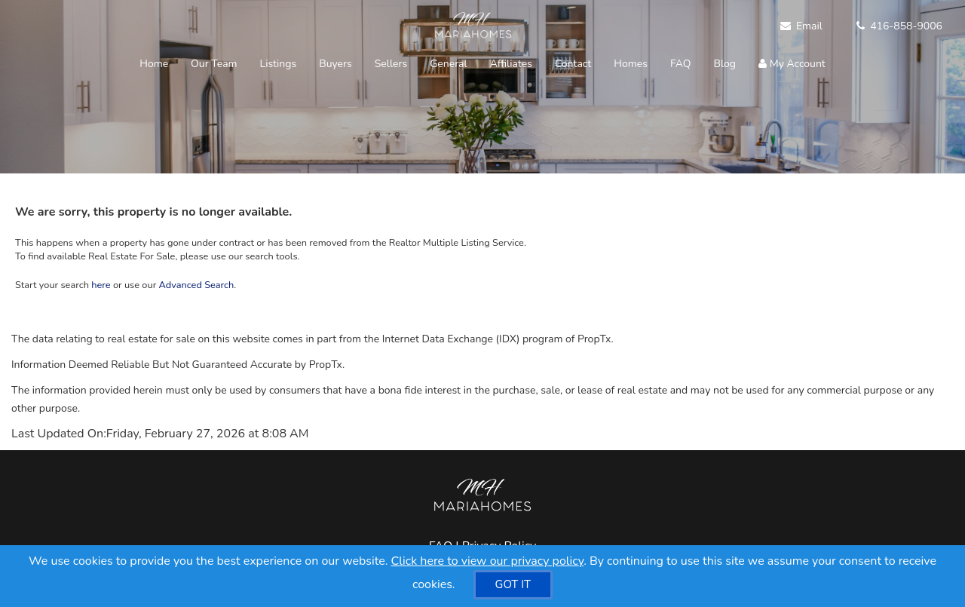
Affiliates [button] (511, 64)
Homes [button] (631, 64)
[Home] (471, 26)
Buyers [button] (335, 64)
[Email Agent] (807, 26)
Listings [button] (278, 64)
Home (153, 64)
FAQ (680, 64)
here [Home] (100, 285)
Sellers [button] (391, 64)
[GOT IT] (513, 584)
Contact (573, 64)
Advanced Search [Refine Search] (196, 285)
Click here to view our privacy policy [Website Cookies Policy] (487, 561)
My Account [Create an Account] (792, 64)
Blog (725, 64)
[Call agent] (893, 26)
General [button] (448, 64)
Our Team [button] (214, 64)
